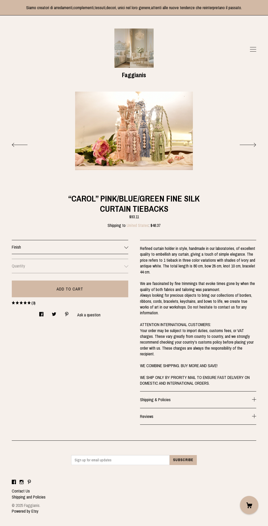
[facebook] (14, 482)
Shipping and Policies (29, 497)
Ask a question (88, 315)
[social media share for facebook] (41, 313)
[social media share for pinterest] (67, 313)
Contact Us (21, 491)
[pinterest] (29, 482)
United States (138, 225)
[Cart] (249, 505)
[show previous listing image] (25, 143)
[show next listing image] (243, 143)
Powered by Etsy (25, 511)
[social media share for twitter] (54, 313)
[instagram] (22, 482)
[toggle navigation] (253, 49)
